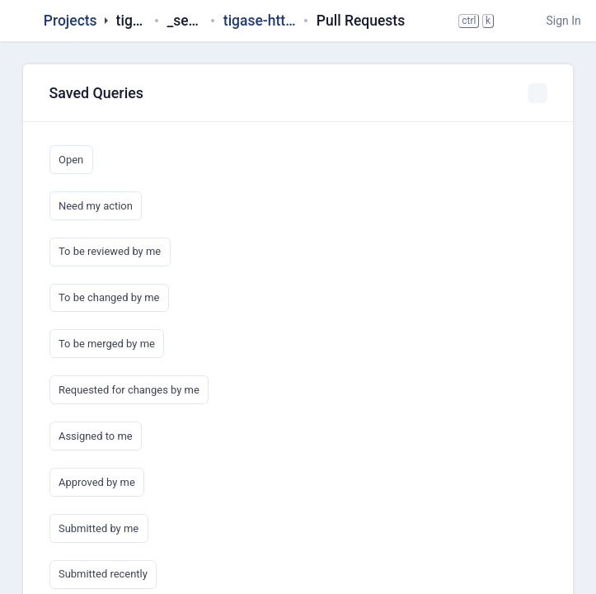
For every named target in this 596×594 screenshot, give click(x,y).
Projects (70, 20)
